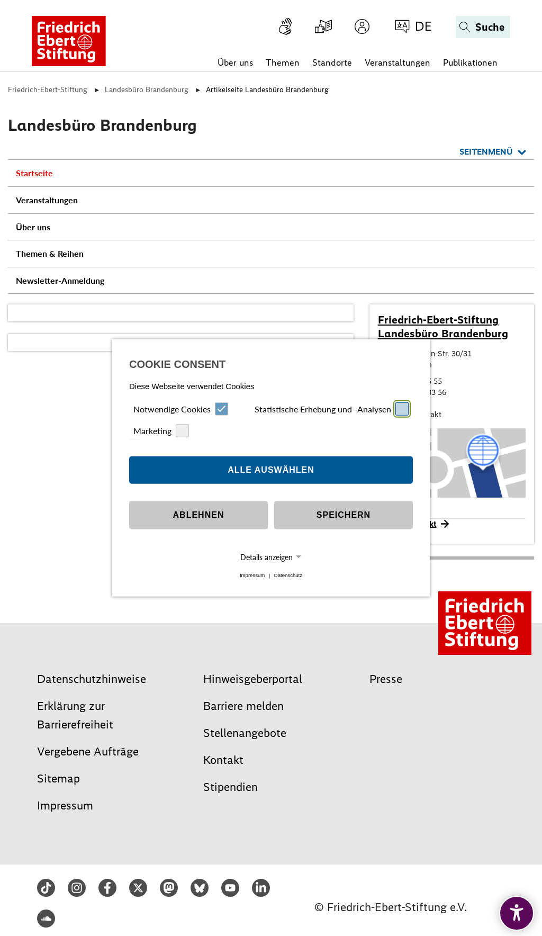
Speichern (344, 514)
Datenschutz (288, 576)
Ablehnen (198, 514)
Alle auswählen (271, 469)
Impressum (252, 576)
